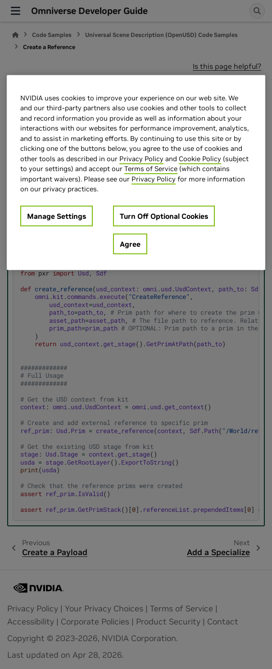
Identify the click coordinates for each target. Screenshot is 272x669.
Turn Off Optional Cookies (164, 216)
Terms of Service (150, 168)
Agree (130, 244)
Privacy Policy (141, 158)
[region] (136, 172)
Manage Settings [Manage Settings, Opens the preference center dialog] (56, 216)
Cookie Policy (200, 158)
